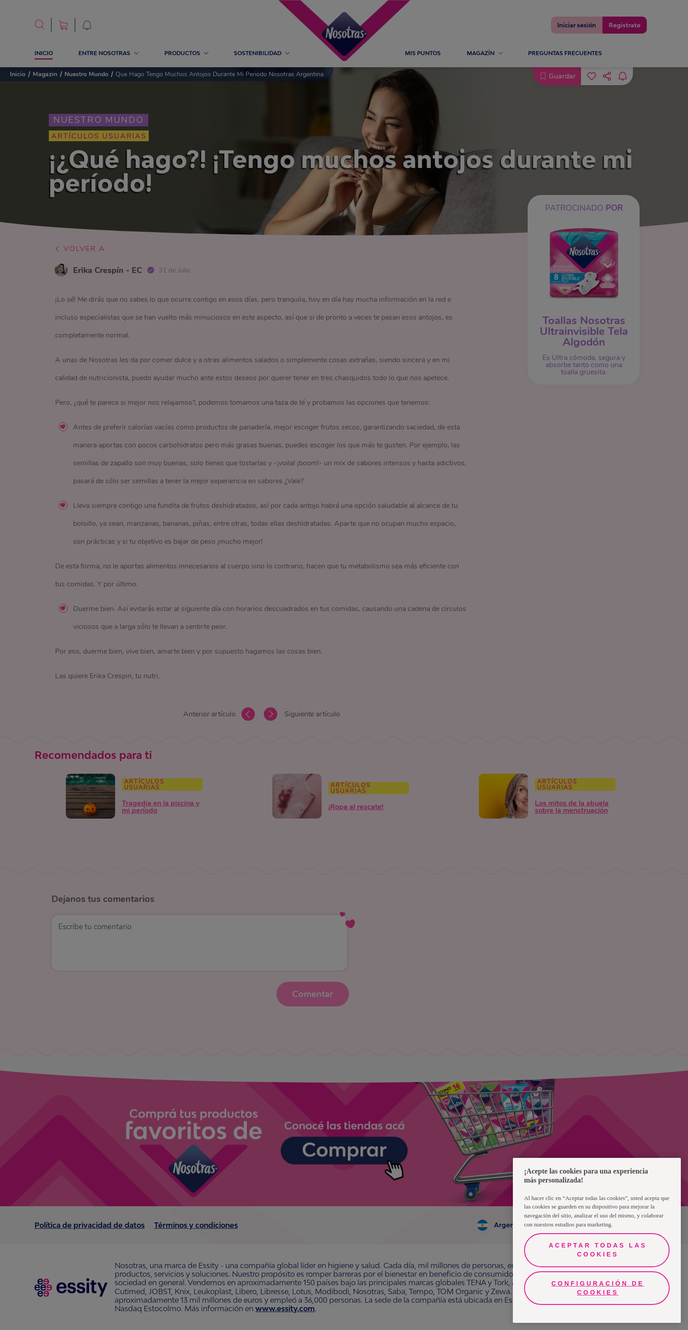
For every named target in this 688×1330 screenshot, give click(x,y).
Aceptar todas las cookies (598, 1250)
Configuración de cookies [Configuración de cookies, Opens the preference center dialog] (597, 1288)
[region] (597, 1240)
